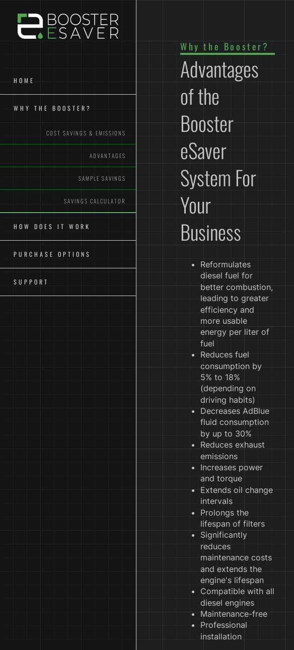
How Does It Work (52, 226)
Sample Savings (102, 178)
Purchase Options (52, 254)
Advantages (108, 156)
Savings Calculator (95, 201)
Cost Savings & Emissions (86, 133)
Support (31, 281)
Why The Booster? (53, 108)
